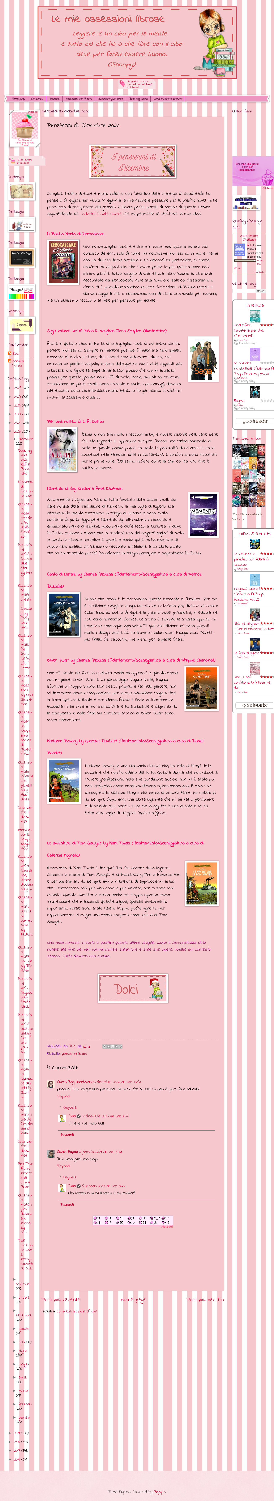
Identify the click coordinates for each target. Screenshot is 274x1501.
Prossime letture (246, 439)
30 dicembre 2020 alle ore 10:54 (117, 1082)
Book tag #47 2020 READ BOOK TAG (25, 462)
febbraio (25, 1404)
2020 (18, 432)
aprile (23, 1377)
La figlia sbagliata (246, 653)
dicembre (26, 439)
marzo (23, 1391)
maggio (24, 1364)
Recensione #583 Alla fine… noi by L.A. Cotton (25, 652)
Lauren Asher (242, 340)
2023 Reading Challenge (249, 237)
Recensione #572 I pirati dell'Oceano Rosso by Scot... (25, 1214)
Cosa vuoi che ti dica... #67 (25, 815)
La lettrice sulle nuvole (101, 214)
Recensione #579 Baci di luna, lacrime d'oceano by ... (25, 873)
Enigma (239, 401)
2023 (18, 405)
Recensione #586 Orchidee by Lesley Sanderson (25, 521)
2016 (17, 1459)
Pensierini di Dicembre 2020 (25, 489)
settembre (24, 1315)
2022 (18, 414)
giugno (23, 1351)
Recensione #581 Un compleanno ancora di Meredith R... (25, 733)
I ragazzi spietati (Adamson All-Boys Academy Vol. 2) (249, 594)
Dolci (72, 1116)
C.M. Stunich (242, 378)
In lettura (255, 305)
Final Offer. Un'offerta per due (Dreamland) (249, 331)
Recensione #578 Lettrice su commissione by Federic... (25, 918)
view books (259, 272)
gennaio (24, 1417)
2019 (17, 1433)
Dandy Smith (243, 657)
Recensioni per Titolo (110, 99)
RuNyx (240, 405)
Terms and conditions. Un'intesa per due (253, 683)
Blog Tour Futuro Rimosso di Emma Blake (25, 1175)
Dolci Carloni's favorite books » (247, 517)
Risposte (70, 1107)
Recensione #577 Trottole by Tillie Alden (25, 959)
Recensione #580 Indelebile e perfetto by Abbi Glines (25, 781)
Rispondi (63, 1096)
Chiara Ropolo (67, 1152)
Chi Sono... (37, 99)
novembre (23, 1284)
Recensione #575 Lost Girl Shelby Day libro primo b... (25, 1033)
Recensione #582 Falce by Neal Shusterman (25, 690)
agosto (24, 1329)
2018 (17, 1442)
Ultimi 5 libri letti (254, 534)
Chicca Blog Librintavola (74, 1082)
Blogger (159, 1492)
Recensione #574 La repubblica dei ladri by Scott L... (25, 1079)
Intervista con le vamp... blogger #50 (24, 839)
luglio (22, 1342)
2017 (17, 1451)
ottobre (24, 1297)
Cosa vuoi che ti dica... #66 (25, 1148)
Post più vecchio (205, 1300)
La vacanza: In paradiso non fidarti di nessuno (251, 559)
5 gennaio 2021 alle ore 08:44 (103, 1186)
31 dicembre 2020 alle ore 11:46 (105, 1116)
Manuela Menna (18, 363)
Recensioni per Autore (78, 99)
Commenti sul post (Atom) (77, 1311)
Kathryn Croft (242, 569)
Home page (18, 99)
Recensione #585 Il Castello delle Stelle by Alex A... (25, 561)
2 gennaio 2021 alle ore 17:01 (100, 1152)
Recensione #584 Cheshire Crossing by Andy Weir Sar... (25, 606)
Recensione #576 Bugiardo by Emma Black (25, 993)
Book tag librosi (138, 99)
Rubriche (54, 99)
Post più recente (61, 1300)
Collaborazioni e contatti (168, 99)
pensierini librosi (74, 1054)
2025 (18, 388)
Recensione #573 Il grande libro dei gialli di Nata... (25, 1119)
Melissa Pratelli (243, 633)
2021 (18, 423)
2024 (18, 397)
